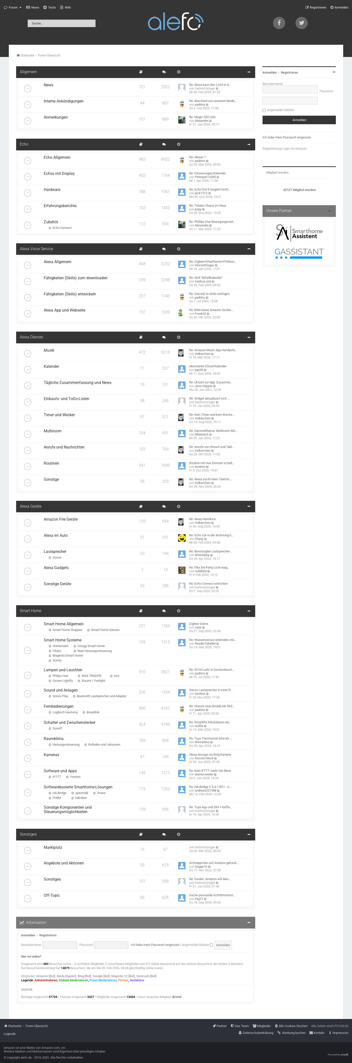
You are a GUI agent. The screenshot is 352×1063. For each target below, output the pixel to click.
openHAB (79, 793)
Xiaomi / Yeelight (91, 681)
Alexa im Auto (56, 535)
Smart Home (30, 611)
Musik (49, 350)
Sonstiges (28, 834)
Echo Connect (60, 228)
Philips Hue (58, 676)
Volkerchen (202, 354)
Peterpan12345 (205, 177)
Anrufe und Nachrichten (64, 447)
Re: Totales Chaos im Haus (207, 205)
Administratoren (45, 980)
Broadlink (91, 712)
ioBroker (79, 798)
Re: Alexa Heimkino (202, 519)
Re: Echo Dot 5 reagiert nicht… (209, 189)
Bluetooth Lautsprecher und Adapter (99, 696)
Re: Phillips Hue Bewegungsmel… (212, 222)
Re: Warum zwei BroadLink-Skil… (211, 706)
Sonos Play (58, 696)
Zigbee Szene (198, 624)
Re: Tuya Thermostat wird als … (210, 738)
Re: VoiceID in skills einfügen (209, 294)
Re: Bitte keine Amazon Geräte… (211, 310)
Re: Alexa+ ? (197, 157)
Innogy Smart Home (89, 646)
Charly (199, 539)
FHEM (55, 798)
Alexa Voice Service (36, 249)
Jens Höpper (203, 386)
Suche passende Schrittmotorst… (212, 895)
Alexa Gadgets (56, 568)
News (48, 85)
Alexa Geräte (31, 506)
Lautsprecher (55, 551)
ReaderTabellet (205, 643)
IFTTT (55, 777)
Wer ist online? (31, 956)
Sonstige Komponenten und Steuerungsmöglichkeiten (68, 809)
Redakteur (137, 980)
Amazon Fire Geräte (61, 519)
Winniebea (202, 555)
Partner (123, 980)
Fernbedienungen (59, 706)
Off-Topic (52, 895)
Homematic (59, 646)
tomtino (200, 467)
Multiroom (53, 431)
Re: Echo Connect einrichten (208, 583)
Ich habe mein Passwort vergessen (155, 945)
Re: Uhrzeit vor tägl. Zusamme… (210, 382)
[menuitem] (32, 7)
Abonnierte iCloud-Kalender (208, 366)
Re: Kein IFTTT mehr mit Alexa (210, 770)
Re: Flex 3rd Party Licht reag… (209, 567)
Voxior (99, 793)
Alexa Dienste (31, 337)
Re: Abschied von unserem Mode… (213, 101)
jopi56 (199, 370)
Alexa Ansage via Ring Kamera (210, 754)
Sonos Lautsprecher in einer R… (211, 690)
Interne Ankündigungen (64, 101)
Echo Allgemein (57, 157)
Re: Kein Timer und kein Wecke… (211, 414)
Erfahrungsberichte (60, 206)
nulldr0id (201, 571)
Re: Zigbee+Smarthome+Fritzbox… (212, 261)
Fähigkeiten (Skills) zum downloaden (76, 278)
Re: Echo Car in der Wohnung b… (211, 535)
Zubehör (51, 222)
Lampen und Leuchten (63, 670)
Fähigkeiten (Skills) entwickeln (70, 294)
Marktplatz (53, 847)
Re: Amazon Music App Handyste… (213, 350)
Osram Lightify (61, 681)
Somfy (55, 660)
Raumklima (54, 739)
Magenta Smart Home (66, 655)
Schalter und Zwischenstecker (69, 722)
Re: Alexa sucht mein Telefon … (210, 479)
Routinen (51, 463)
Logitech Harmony (63, 712)
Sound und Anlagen (61, 690)
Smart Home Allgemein (64, 624)
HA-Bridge (57, 793)
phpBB (344, 1054)
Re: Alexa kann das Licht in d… (210, 85)
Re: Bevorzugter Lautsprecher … (211, 551)
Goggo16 (201, 866)
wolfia (199, 726)
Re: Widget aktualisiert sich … (209, 398)
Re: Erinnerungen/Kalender (207, 173)
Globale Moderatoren (73, 980)
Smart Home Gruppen (65, 630)
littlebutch (202, 434)
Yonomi (73, 777)
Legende (10, 1034)
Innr (114, 676)
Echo (24, 144)
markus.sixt (203, 281)
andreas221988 (205, 790)
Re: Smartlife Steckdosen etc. (209, 722)
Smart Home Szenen (103, 630)
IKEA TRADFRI (90, 676)
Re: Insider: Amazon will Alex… (210, 879)
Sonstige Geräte (57, 584)
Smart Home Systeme (62, 640)
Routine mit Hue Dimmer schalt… (211, 463)
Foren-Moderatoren (103, 980)
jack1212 (201, 193)
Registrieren (47, 935)
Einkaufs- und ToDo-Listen (66, 399)
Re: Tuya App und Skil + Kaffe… (210, 807)
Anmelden (28, 935)
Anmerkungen (56, 117)
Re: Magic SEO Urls (202, 117)
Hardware (52, 190)
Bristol (176, 997)
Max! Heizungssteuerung (93, 651)
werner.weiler (204, 774)
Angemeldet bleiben (197, 945)
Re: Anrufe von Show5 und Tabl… (211, 447)
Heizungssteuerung (64, 744)
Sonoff (55, 728)
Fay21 (199, 899)
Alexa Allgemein (57, 262)
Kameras (51, 755)
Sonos (55, 557)
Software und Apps (60, 771)
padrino (200, 104)
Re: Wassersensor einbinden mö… (212, 640)
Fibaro (55, 651)
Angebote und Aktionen (64, 863)
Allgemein (28, 72)
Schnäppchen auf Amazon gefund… (213, 863)
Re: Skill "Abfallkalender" (206, 278)
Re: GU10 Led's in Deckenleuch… (211, 669)
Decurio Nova (204, 758)
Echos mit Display (59, 173)
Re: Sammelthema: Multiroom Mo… (213, 431)
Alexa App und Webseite (64, 310)
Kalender (51, 366)
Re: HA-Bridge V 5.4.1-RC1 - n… (210, 787)
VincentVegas (204, 265)
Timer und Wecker (59, 415)
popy (198, 209)
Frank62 (200, 313)
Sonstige (51, 479)
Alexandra (202, 121)
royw (198, 627)
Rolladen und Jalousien (102, 744)
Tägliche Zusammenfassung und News (77, 382)
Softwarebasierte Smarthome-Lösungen (78, 787)
